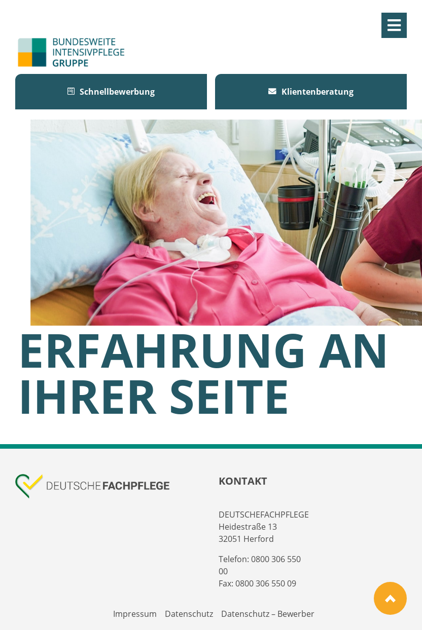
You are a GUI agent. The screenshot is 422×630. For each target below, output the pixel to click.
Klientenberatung (311, 91)
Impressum (135, 613)
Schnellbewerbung (111, 91)
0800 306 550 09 (265, 583)
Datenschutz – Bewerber (267, 613)
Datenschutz (189, 613)
